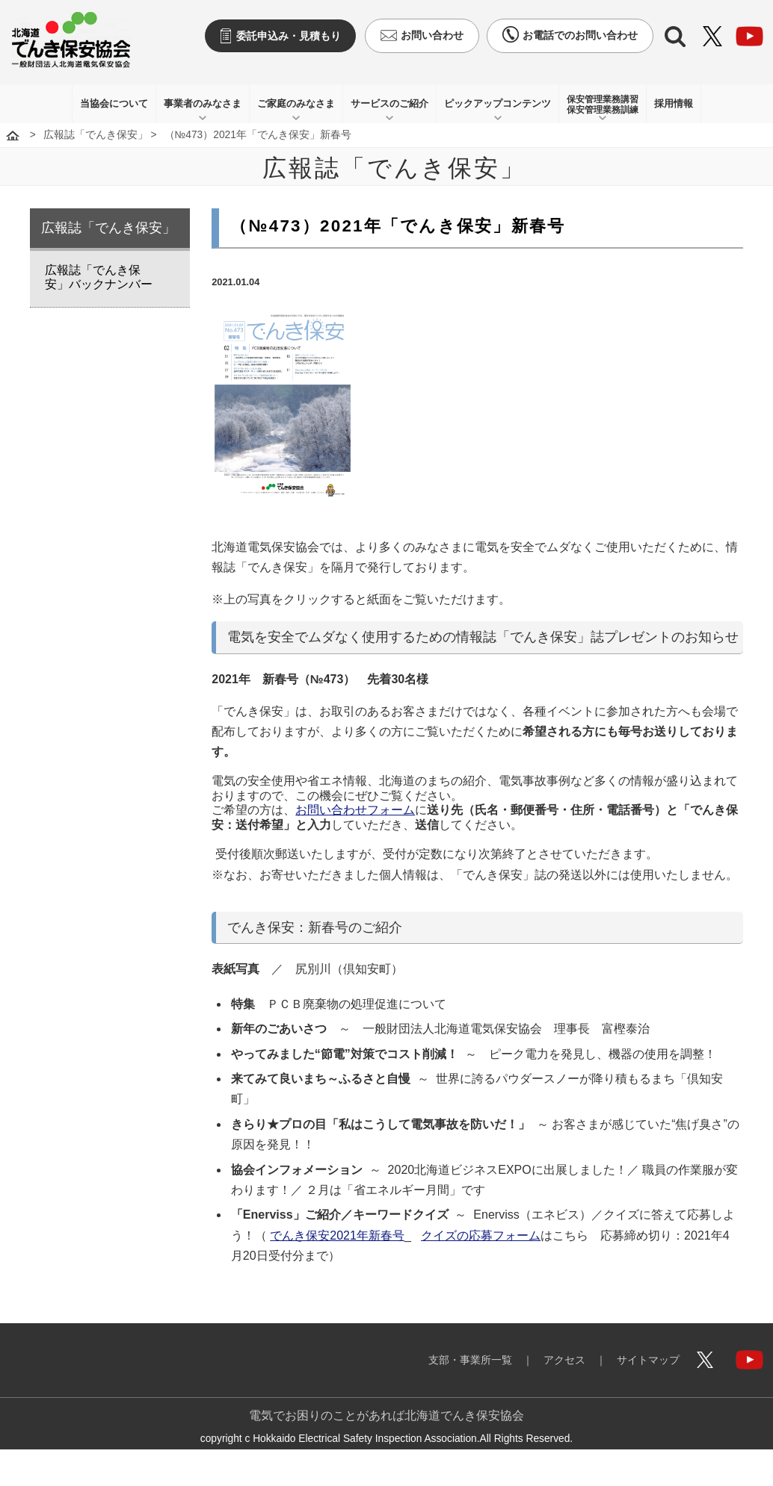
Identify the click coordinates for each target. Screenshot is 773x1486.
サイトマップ (648, 1360)
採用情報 (673, 103)
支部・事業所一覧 (470, 1360)
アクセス (564, 1360)
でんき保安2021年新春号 (337, 1235)
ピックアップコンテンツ (497, 103)
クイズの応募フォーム (481, 1235)
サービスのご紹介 (389, 103)
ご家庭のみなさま (296, 103)
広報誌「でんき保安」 (95, 134)
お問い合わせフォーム (355, 809)
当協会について (114, 103)
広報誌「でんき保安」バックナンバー (99, 277)
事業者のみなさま (202, 103)
